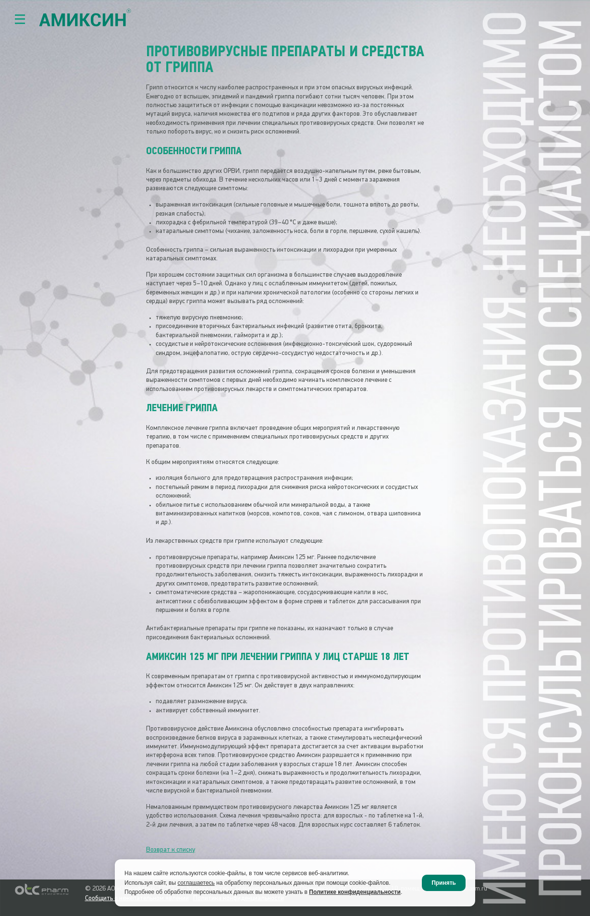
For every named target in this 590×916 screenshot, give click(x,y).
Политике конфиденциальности (355, 892)
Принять (443, 882)
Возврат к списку (170, 850)
